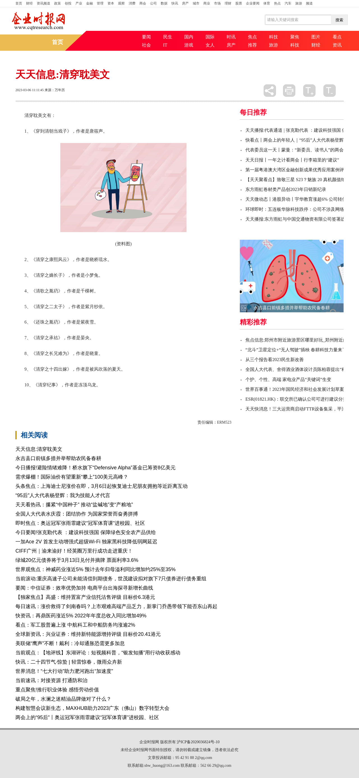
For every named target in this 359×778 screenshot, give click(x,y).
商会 (142, 3)
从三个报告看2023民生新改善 (274, 359)
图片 (315, 36)
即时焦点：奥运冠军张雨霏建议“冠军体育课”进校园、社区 (80, 523)
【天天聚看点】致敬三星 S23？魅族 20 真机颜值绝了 (297, 179)
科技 (273, 36)
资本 (110, 3)
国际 (210, 36)
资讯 (337, 45)
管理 (100, 3)
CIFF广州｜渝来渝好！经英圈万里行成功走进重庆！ (74, 551)
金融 (89, 3)
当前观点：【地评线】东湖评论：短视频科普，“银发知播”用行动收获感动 (97, 652)
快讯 (174, 3)
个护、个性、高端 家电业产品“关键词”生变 (288, 379)
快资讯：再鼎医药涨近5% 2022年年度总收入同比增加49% (80, 615)
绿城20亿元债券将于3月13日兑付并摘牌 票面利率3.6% (76, 560)
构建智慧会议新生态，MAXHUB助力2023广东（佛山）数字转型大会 (92, 708)
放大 (309, 90)
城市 (196, 3)
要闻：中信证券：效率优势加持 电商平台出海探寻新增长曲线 (84, 588)
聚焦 (294, 36)
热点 (277, 3)
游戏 (188, 45)
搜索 (339, 20)
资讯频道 (43, 3)
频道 (309, 3)
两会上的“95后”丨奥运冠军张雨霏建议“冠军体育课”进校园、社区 (87, 717)
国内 (188, 36)
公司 (153, 3)
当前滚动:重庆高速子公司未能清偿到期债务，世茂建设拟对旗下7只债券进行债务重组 (110, 578)
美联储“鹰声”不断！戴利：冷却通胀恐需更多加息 (70, 643)
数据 (164, 3)
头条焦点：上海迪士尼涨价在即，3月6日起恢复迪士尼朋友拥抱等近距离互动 (101, 486)
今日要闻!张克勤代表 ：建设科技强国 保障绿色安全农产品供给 (85, 532)
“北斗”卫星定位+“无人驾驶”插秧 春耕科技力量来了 (296, 349)
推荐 (252, 45)
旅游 (298, 3)
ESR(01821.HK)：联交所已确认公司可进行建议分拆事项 (300, 399)
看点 (337, 36)
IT (165, 45)
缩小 (329, 90)
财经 (29, 3)
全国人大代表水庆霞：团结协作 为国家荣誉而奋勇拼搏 (76, 514)
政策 (57, 3)
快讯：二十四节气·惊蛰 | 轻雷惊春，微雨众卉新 (68, 662)
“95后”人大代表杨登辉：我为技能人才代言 (62, 495)
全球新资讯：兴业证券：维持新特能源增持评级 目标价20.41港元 (88, 634)
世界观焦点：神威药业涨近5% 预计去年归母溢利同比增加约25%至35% (95, 569)
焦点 (252, 36)
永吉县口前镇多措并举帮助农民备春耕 (58, 458)
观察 (121, 3)
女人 (210, 45)
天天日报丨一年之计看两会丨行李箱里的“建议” (292, 160)
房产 (185, 3)
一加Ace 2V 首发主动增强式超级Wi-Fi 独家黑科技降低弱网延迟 (86, 541)
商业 (206, 3)
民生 (167, 36)
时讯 (231, 36)
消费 (132, 3)
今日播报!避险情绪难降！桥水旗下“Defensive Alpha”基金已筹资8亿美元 (95, 467)
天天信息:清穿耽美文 (38, 449)
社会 (146, 45)
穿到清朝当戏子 (50, 394)
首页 (18, 3)
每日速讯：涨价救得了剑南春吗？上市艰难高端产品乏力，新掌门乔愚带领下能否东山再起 (116, 606)
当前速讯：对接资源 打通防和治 (51, 680)
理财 (228, 3)
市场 (217, 3)
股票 (238, 3)
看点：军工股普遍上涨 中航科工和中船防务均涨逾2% (75, 625)
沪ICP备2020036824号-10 (198, 742)
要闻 (146, 36)
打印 (289, 90)
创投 (68, 3)
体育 (266, 3)
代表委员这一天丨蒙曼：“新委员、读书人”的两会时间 (299, 149)
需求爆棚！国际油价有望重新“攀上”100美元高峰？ (71, 477)
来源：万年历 (55, 90)
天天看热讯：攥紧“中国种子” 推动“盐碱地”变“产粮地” (74, 504)
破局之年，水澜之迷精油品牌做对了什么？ (63, 699)
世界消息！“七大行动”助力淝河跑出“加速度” (64, 671)
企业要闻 (252, 3)
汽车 (288, 3)
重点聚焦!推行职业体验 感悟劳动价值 (57, 689)
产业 (78, 3)
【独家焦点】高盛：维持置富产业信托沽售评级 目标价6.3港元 (85, 597)
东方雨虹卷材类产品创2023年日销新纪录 (285, 189)
